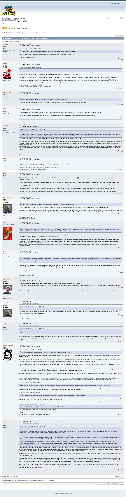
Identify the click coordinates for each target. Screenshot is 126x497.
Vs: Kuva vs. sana (26, 44)
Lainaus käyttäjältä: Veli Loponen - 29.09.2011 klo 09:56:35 (32, 226)
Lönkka (5, 44)
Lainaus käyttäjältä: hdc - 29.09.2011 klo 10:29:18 (30, 256)
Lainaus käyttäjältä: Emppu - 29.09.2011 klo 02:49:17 (30, 349)
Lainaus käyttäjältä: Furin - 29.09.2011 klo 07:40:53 (30, 382)
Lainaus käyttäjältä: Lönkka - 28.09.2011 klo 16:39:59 (30, 67)
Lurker (5, 63)
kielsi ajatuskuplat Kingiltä (71, 74)
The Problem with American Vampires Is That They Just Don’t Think (35, 86)
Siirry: (96, 483)
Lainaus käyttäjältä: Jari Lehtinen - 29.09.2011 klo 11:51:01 (32, 306)
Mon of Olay (7, 92)
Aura (4, 108)
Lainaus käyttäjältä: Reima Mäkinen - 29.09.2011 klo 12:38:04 (32, 426)
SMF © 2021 (62, 493)
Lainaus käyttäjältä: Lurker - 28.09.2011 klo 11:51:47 (30, 48)
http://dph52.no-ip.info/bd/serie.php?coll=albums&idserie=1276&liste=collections (38, 164)
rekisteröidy (23, 18)
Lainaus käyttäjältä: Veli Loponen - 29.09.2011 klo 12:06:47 (32, 328)
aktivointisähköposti (9, 19)
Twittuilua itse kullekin (23, 154)
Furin (4, 173)
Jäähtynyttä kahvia (30, 121)
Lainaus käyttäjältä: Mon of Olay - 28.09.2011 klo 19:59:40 (31, 201)
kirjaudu (17, 18)
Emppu (5, 125)
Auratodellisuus (22, 121)
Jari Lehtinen (7, 279)
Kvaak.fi (112, 3)
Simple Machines (69, 493)
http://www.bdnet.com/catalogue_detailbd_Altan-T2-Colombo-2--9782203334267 (38, 167)
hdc (4, 222)
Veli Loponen (7, 197)
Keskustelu (117, 3)
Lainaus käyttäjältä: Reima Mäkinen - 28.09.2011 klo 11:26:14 (32, 129)
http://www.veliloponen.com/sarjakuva (27, 218)
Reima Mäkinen (8, 345)
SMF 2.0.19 (57, 493)
